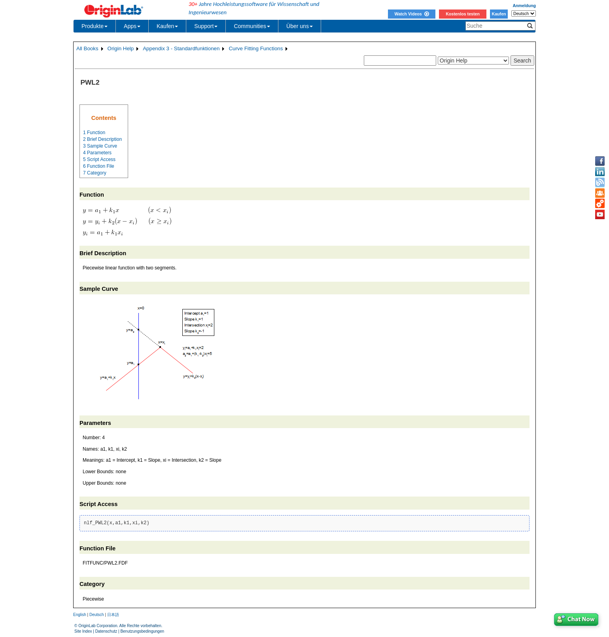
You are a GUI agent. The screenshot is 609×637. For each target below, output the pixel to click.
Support (206, 26)
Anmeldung (524, 5)
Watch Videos (411, 13)
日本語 (113, 614)
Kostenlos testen (463, 13)
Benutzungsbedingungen (142, 631)
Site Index (83, 631)
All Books (87, 48)
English (79, 614)
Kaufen (499, 13)
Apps (132, 26)
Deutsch (96, 614)
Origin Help (121, 48)
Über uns (299, 26)
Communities (252, 26)
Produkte (94, 26)
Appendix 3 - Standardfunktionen (181, 48)
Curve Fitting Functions (256, 48)
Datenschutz (106, 631)
